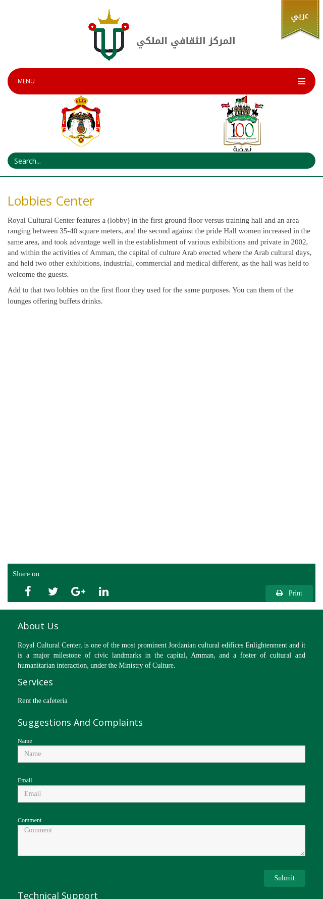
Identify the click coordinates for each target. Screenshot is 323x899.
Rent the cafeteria (43, 701)
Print (289, 593)
